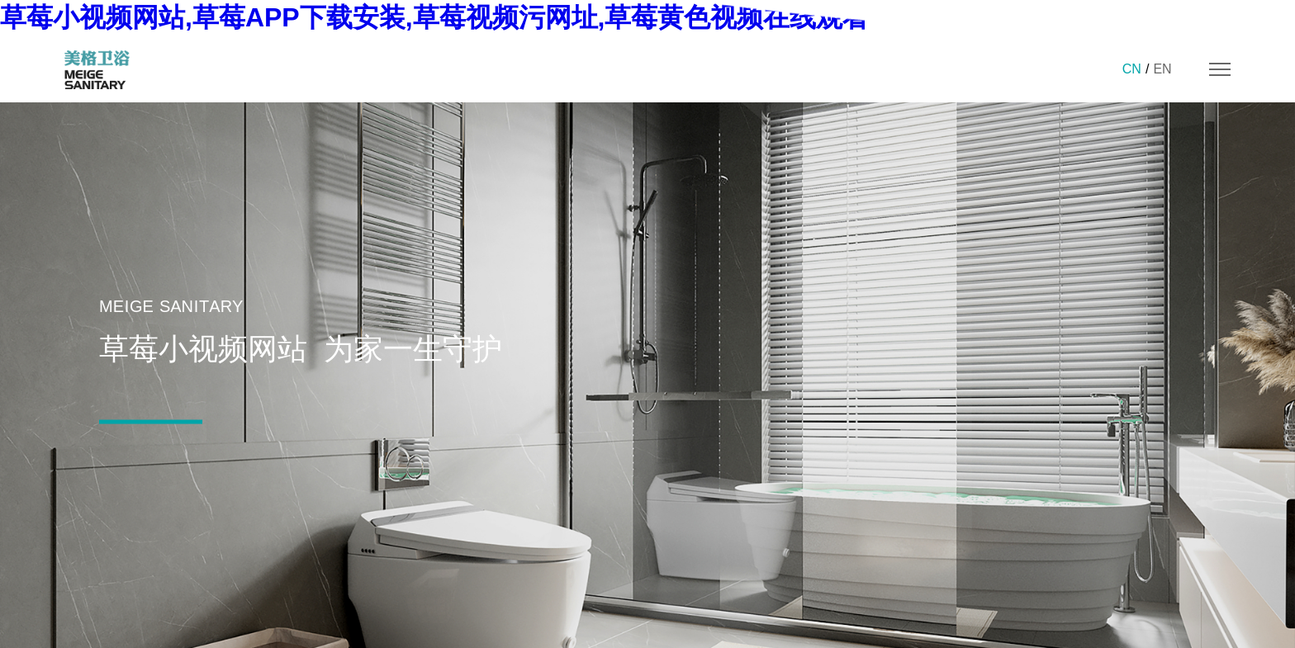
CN (1131, 69)
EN (1162, 69)
